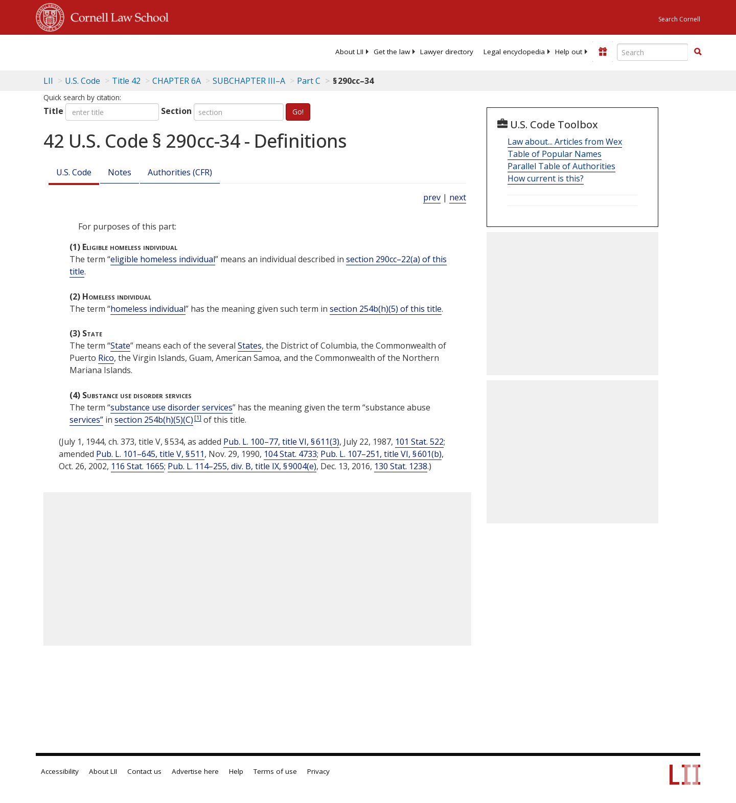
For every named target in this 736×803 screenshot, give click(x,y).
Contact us (144, 771)
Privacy (318, 771)
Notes (119, 172)
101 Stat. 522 (419, 441)
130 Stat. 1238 (400, 466)
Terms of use (275, 771)
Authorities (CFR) (180, 172)
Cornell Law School (116, 16)
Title (53, 111)
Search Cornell (679, 19)
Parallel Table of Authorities (561, 166)
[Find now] (697, 52)
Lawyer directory (446, 51)
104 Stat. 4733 (290, 454)
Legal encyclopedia (514, 51)
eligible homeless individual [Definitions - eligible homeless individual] (162, 259)
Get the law (392, 51)
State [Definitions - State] (120, 345)
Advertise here (195, 771)
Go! (298, 112)
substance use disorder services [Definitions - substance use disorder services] (171, 407)
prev (432, 197)
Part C (308, 80)
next (457, 197)
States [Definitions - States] (250, 345)
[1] (197, 417)
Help (236, 771)
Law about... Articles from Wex (565, 141)
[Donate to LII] (602, 51)
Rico (106, 357)
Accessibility (60, 771)
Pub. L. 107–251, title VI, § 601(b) (381, 454)
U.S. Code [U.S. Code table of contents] (82, 80)
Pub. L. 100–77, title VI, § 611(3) (281, 441)
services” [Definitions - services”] (86, 419)
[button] (697, 51)
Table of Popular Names (555, 153)
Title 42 (126, 80)
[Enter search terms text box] (652, 52)
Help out (568, 51)
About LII (349, 51)
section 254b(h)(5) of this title (386, 308)
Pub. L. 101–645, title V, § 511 (150, 454)
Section (176, 111)
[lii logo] (150, 51)
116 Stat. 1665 (137, 466)
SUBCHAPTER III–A (249, 80)
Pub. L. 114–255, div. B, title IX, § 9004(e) (242, 466)
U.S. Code (73, 172)
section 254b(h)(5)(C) (153, 419)
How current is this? (546, 178)
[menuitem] (349, 52)
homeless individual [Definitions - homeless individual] (148, 308)
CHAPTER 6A (176, 80)
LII (48, 80)
